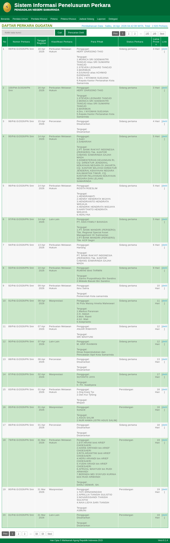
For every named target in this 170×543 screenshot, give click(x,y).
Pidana (53, 19)
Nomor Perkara (21, 41)
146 (154, 33)
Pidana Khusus (68, 19)
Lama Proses (156, 42)
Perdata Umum (20, 19)
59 (43, 533)
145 (147, 33)
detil (164, 49)
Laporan (101, 19)
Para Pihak (97, 41)
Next (162, 33)
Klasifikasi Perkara (62, 41)
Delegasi (113, 19)
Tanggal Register (41, 41)
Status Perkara (135, 41)
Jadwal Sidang (86, 19)
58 (36, 533)
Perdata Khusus (39, 19)
